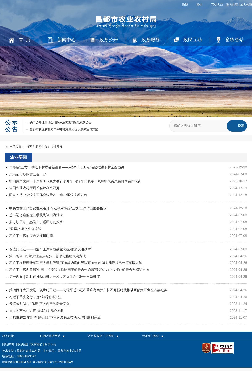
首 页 (20, 40)
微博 (185, 4)
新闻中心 (62, 40)
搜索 (241, 129)
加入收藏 (246, 4)
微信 (199, 4)
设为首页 (232, 4)
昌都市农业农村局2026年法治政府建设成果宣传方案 (64, 132)
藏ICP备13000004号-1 (17, 365)
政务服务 (146, 40)
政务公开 (104, 40)
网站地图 (22, 347)
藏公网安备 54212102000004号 (53, 365)
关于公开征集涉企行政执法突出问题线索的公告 (61, 125)
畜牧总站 (230, 40)
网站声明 (8, 347)
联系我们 (36, 347)
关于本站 (50, 347)
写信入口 (217, 4)
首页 (29, 150)
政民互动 (188, 40)
